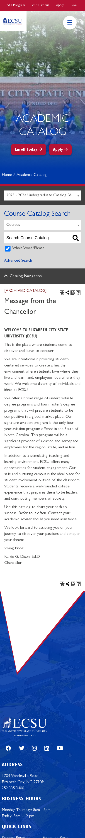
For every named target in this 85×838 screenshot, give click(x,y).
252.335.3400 (13, 788)
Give (73, 5)
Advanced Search (18, 261)
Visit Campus (40, 5)
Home (7, 175)
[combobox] (42, 195)
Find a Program (15, 5)
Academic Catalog (32, 175)
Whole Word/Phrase (28, 248)
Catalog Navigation (26, 276)
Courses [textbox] (13, 225)
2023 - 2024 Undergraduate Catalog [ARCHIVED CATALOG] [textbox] (43, 196)
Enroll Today (26, 150)
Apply (60, 5)
